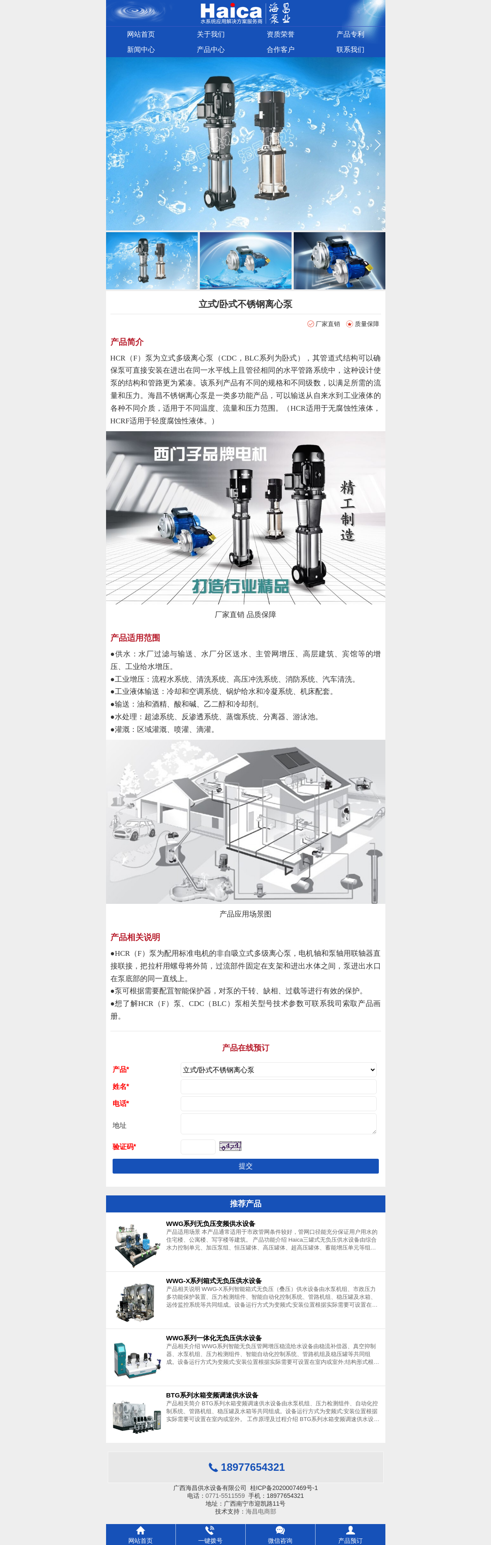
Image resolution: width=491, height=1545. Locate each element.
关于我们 (211, 34)
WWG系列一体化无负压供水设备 (214, 1341)
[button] (377, 144)
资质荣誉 (281, 34)
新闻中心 (141, 49)
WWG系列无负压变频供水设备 (211, 1227)
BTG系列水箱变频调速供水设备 (212, 1398)
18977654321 (253, 1470)
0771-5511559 (225, 1499)
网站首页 (141, 34)
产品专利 (350, 34)
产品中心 (211, 49)
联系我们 (350, 49)
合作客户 (281, 49)
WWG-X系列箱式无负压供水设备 (214, 1284)
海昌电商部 (261, 1514)
